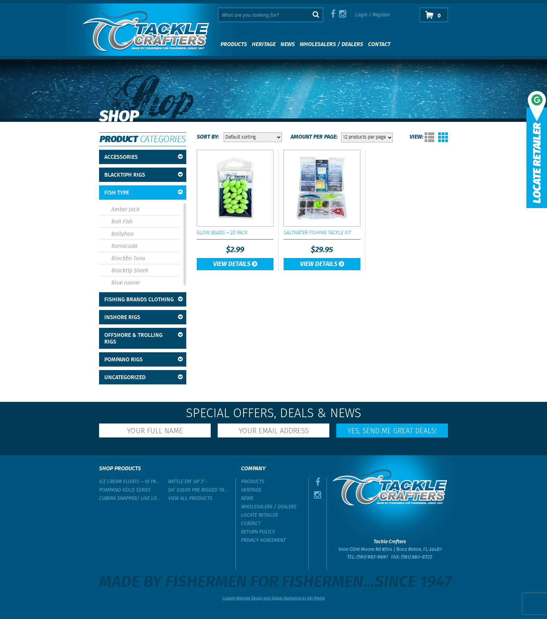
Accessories (143, 157)
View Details (235, 264)
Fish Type (143, 193)
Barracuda (124, 246)
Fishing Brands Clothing (143, 299)
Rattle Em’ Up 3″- (187, 482)
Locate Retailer (259, 515)
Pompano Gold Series (125, 490)
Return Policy (258, 532)
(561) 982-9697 (372, 557)
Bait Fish (122, 222)
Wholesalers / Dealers (331, 44)
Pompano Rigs (143, 359)
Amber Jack (125, 209)
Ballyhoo (122, 234)
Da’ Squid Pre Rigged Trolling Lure (199, 490)
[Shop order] (253, 137)
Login (361, 15)
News (287, 44)
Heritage (264, 44)
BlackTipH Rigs (143, 175)
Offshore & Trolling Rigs (143, 338)
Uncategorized (143, 377)
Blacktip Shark (129, 270)
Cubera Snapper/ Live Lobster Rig (130, 498)
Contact (379, 44)
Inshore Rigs (143, 317)
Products (233, 44)
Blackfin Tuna (128, 258)
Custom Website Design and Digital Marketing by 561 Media (274, 598)
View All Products (190, 498)
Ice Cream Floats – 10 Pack (130, 482)
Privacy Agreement (263, 540)
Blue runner (125, 283)
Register (381, 15)
